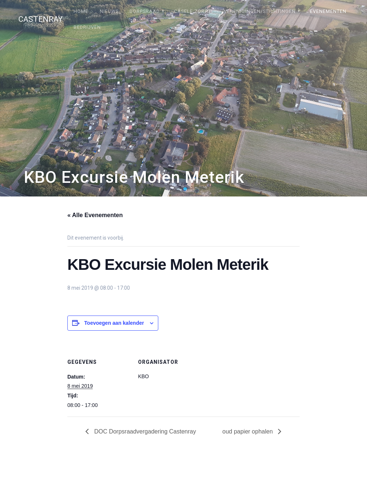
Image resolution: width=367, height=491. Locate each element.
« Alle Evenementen (95, 215)
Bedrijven (87, 27)
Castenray (40, 19)
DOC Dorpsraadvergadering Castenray (144, 431)
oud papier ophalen (248, 431)
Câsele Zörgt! (193, 11)
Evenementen (328, 11)
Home (81, 11)
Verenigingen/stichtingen (260, 11)
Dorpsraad (145, 11)
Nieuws (109, 11)
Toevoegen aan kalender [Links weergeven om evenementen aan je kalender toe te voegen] (114, 323)
